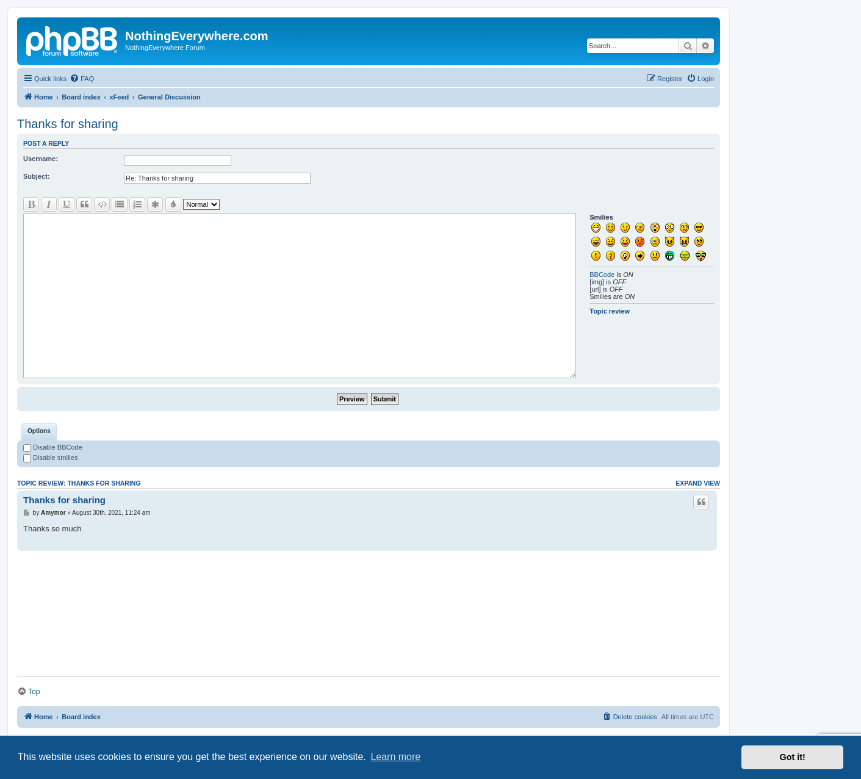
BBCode (601, 274)
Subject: (36, 176)
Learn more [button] (395, 757)
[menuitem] (82, 78)
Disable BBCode (52, 447)
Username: (40, 158)
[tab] (39, 431)
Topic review (609, 311)
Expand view (697, 483)
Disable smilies (50, 457)
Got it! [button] (792, 757)
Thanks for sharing (67, 124)
